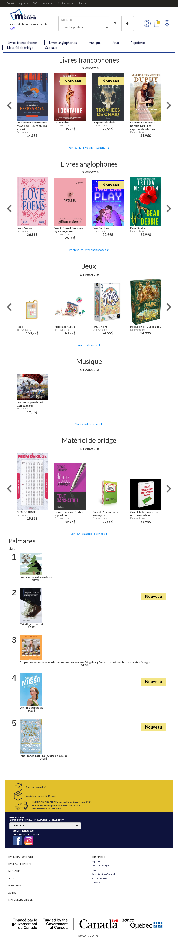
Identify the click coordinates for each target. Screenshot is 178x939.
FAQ (35, 3)
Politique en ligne (100, 865)
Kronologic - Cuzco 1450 (145, 326)
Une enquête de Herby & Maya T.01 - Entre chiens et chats (32, 126)
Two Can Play (100, 228)
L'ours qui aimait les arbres (36, 577)
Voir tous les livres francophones (89, 147)
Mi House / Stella (64, 326)
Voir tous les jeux (89, 345)
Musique (96, 43)
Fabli (20, 326)
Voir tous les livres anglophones (89, 249)
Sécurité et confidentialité (105, 874)
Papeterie (139, 43)
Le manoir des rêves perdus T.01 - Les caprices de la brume (142, 126)
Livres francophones (24, 43)
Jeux (117, 43)
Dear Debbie (138, 228)
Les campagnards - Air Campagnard (30, 403)
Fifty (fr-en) (99, 326)
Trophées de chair (103, 122)
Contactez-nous (66, 3)
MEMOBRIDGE (26, 512)
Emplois (83, 3)
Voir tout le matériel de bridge (89, 533)
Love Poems (24, 228)
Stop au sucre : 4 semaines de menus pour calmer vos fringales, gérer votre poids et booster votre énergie (85, 662)
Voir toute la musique (89, 423)
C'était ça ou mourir (32, 624)
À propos (23, 3)
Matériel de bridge (21, 48)
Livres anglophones (64, 43)
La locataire (61, 122)
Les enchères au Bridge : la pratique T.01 (69, 513)
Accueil (11, 3)
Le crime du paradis (31, 707)
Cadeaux (52, 48)
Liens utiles (47, 3)
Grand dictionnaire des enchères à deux (144, 513)
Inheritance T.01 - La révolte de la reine (43, 755)
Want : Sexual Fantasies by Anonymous (68, 229)
